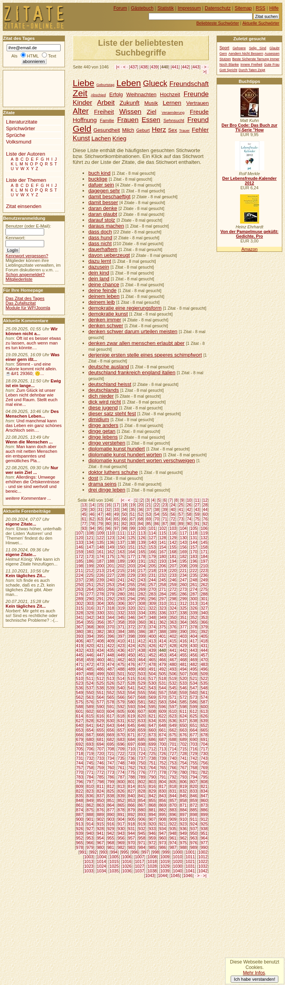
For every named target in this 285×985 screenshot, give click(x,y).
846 (193, 795)
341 (79, 617)
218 (152, 570)
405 (204, 636)
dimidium (98, 419)
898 (193, 814)
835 (79, 795)
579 (121, 702)
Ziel (151, 111)
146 (79, 547)
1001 (190, 852)
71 (165, 519)
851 (110, 800)
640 (79, 725)
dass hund (100, 237)
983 (131, 847)
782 (204, 772)
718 (79, 753)
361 (152, 622)
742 (193, 758)
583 (162, 702)
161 (100, 551)
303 (89, 603)
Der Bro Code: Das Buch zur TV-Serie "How (250, 127)
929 (110, 828)
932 (141, 828)
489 (131, 669)
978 (79, 847)
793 (183, 777)
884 (183, 809)
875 (89, 809)
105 (193, 528)
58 (189, 514)
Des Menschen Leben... (32, 413)
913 (79, 824)
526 (110, 683)
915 (100, 824)
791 (162, 777)
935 (173, 828)
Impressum (189, 8)
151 (131, 547)
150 (121, 547)
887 (79, 814)
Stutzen (225, 59)
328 (79, 612)
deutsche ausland (108, 367)
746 (100, 763)
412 (141, 641)
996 (134, 852)
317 (100, 608)
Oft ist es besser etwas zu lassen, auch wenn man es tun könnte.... (33, 343)
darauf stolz (101, 220)
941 (100, 833)
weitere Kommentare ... (28, 498)
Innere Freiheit (251, 64)
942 (110, 833)
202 (121, 565)
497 (79, 673)
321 (141, 608)
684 (131, 739)
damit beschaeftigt (109, 196)
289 (79, 598)
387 (152, 631)
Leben (129, 83)
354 (79, 622)
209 (193, 565)
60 (205, 514)
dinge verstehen (106, 443)
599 (193, 706)
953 (89, 838)
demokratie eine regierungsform (124, 308)
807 (193, 781)
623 (173, 716)
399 (141, 636)
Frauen (128, 120)
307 (131, 603)
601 (79, 711)
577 (100, 702)
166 (152, 551)
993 (104, 852)
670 (121, 734)
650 (183, 725)
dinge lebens (103, 437)
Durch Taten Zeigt (251, 70)
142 (173, 542)
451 (141, 655)
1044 (162, 875)
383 (110, 631)
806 (183, 781)
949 (183, 833)
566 (121, 697)
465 (152, 659)
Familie (107, 120)
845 (183, 795)
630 (110, 720)
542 (141, 687)
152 (141, 547)
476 (131, 664)
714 (173, 748)
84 (140, 523)
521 (193, 678)
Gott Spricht (228, 70)
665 (204, 730)
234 (183, 575)
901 (89, 819)
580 (131, 702)
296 (152, 598)
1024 (101, 866)
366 (204, 622)
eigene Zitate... (20, 524)
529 (141, 683)
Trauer (184, 131)
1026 (127, 866)
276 (79, 594)
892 (131, 814)
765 (162, 767)
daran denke (102, 208)
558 (173, 692)
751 (152, 763)
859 (193, 800)
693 (89, 744)
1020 (177, 861)
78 (92, 523)
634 (152, 720)
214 (110, 570)
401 (162, 636)
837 (100, 795)
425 (141, 645)
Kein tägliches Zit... (25, 575)
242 (131, 580)
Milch (128, 130)
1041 (190, 870)
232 (162, 575)
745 (89, 763)
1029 (165, 866)
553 (121, 692)
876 (100, 809)
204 (141, 565)
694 (100, 744)
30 (92, 509)
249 (204, 580)
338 (183, 612)
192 (152, 561)
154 (162, 547)
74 (189, 519)
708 (110, 748)
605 (121, 711)
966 (89, 842)
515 (131, 678)
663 (183, 730)
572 (183, 697)
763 (141, 767)
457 (204, 655)
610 (173, 711)
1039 (165, 870)
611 (183, 711)
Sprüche (15, 135)
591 (110, 706)
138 (131, 542)
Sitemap (243, 8)
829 (152, 791)
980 (100, 847)
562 (79, 697)
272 (173, 589)
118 (193, 533)
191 (141, 561)
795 (204, 777)
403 (183, 636)
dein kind (98, 273)
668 (100, 734)
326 (193, 608)
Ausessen (272, 54)
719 (89, 753)
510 (79, 678)
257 (152, 584)
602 (89, 711)
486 (100, 669)
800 (121, 781)
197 (204, 561)
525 (100, 683)
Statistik (166, 8)
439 (154, 67)
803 (152, 781)
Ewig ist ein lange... (33, 383)
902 (100, 819)
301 (204, 598)
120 (79, 537)
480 (173, 664)
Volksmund (18, 142)
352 (193, 617)
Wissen (130, 111)
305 (110, 603)
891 (121, 814)
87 (165, 523)
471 (79, 664)
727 (173, 753)
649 (173, 725)
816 (152, 786)
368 (89, 626)
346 (131, 617)
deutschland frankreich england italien (132, 372)
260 (183, 584)
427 (162, 645)
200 (100, 565)
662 (173, 730)
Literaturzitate (21, 122)
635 (162, 720)
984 (141, 847)
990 (204, 847)
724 (141, 753)
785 (100, 777)
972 (152, 842)
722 (121, 753)
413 (152, 641)
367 (79, 626)
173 (89, 556)
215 (121, 570)
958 (141, 838)
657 (121, 730)
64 (108, 519)
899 (204, 814)
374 (152, 626)
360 (141, 622)
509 (204, 673)
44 (205, 509)
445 (79, 655)
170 (193, 551)
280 (121, 594)
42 (189, 509)
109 (100, 533)
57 (181, 514)
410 (121, 641)
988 (183, 847)
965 (79, 842)
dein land (98, 279)
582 (152, 702)
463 (131, 659)
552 (110, 692)
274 (193, 589)
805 (173, 781)
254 (121, 584)
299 (183, 598)
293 (121, 598)
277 (89, 594)
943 (121, 833)
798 (100, 781)
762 (131, 767)
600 (204, 706)
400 (152, 636)
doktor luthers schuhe (113, 472)
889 (100, 814)
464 (141, 659)
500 (110, 673)
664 (193, 730)
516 (141, 678)
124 (121, 537)
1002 (203, 852)
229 (131, 575)
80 (108, 523)
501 (121, 673)
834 (204, 791)
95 (100, 528)
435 (110, 650)
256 (141, 584)
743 (204, 758)
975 (183, 842)
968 (110, 842)
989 (193, 847)
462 (121, 659)
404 (193, 636)
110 (110, 533)
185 (79, 561)
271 (162, 589)
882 (162, 809)
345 (121, 617)
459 (89, 659)
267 (121, 589)
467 (173, 659)
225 (89, 575)
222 (193, 570)
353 (204, 617)
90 (189, 523)
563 (89, 697)
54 (156, 514)
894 (152, 814)
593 (131, 706)
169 (183, 551)
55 (165, 514)
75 (197, 519)
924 (193, 824)
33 (116, 509)
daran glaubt (102, 214)
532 (173, 683)
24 (172, 504)
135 (100, 542)
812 (110, 786)
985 (152, 847)
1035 (114, 870)
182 (183, 556)
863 (100, 805)
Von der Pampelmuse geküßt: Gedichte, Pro (249, 234)
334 (141, 612)
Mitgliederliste (18, 279)
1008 (152, 856)
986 (162, 847)
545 (173, 687)
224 (79, 575)
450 (131, 655)
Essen (151, 120)
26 (189, 504)
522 (204, 678)
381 (89, 631)
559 (183, 692)
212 (89, 570)
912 (204, 819)
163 (121, 551)
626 (204, 716)
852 (121, 800)
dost (93, 478)
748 (121, 763)
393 (79, 636)
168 (173, 551)
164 (131, 551)
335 (152, 612)
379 (204, 626)
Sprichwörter (20, 128)
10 (189, 500)
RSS (260, 8)
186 (89, 561)
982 (121, 847)
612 (193, 711)
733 (100, 758)
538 (100, 687)
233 (173, 575)
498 (89, 673)
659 (141, 730)
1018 (152, 861)
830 (162, 791)
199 (89, 565)
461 (110, 659)
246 (173, 580)
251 (89, 584)
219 (162, 570)
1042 (203, 870)
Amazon (249, 249)
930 (121, 828)
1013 (88, 861)
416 (183, 641)
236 (204, 575)
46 (92, 514)
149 (110, 547)
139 (141, 542)
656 (110, 730)
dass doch (100, 232)
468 (183, 659)
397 (121, 636)
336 (162, 612)
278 (100, 594)
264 (89, 589)
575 (79, 702)
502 (131, 673)
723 (131, 753)
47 (100, 514)
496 (204, 669)
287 (193, 594)
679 (79, 739)
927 (89, 828)
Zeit (80, 93)
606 (131, 711)
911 (193, 819)
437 (133, 67)
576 (89, 702)
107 (79, 533)
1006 (127, 856)
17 (116, 504)
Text (52, 56)
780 (183, 772)
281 (131, 594)
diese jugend (103, 408)
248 (193, 580)
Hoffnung (85, 120)
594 (141, 706)
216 (131, 570)
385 (131, 631)
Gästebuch (142, 8)
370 (110, 626)
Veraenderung (172, 113)
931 (131, 828)
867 (141, 805)
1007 (139, 856)
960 (162, 838)
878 (121, 809)
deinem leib (101, 302)
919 (141, 824)
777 (152, 772)
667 (89, 734)
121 (89, 537)
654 (89, 730)
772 (100, 772)
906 (141, 819)
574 (204, 697)
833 (193, 791)
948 (173, 833)
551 (100, 692)
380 (79, 631)
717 (204, 748)
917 (121, 824)
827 (131, 791)
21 (148, 504)
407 (89, 641)
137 (121, 542)
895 (162, 814)
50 (124, 514)
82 (124, 523)
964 (204, 838)
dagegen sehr (104, 191)
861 (79, 805)
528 (131, 683)
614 (79, 716)
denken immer (104, 320)
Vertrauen (197, 103)
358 (121, 622)
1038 (152, 870)
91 (197, 523)
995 (124, 852)
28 (205, 504)
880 (141, 809)
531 (162, 683)
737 (141, 758)
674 (162, 734)
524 (89, 683)
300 (193, 598)
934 (162, 828)
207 (173, 565)
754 (183, 763)
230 (141, 575)
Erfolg (116, 94)
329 (89, 612)
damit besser (103, 202)
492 (162, 669)
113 (141, 533)
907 (152, 819)
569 (152, 697)
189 (121, 561)
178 (141, 556)
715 (183, 748)
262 (204, 584)
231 (152, 575)
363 (173, 622)
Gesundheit (106, 130)
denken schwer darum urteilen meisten (132, 331)
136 (110, 542)
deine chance (103, 284)
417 (193, 641)
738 (152, 758)
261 (193, 584)
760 (110, 767)
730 (204, 753)
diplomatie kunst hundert (116, 449)
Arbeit (106, 102)
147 (89, 547)
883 (173, 809)
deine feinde (102, 290)
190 (131, 561)
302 (79, 603)
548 (204, 687)
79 (100, 523)
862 (89, 805)
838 (110, 795)
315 (79, 608)
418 (204, 641)
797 (89, 781)
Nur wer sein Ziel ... (31, 470)
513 (110, 678)
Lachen (101, 138)
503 (141, 673)
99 (132, 528)
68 (140, 519)
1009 (165, 856)
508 (193, 673)
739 (162, 758)
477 (141, 664)
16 (108, 504)
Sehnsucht (173, 120)
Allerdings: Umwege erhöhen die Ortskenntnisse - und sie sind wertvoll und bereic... (32, 484)
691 (204, 739)
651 (193, 725)
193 (162, 561)
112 (131, 533)
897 (183, 814)
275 (204, 589)
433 (89, 650)
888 (89, 814)
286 (183, 594)
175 (110, 556)
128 (162, 537)
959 (152, 838)
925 (204, 824)
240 (110, 580)
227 (110, 575)
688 (173, 739)
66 (124, 519)
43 (197, 509)
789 (141, 777)
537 (89, 687)
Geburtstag (105, 85)
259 (173, 584)
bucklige (98, 179)
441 (175, 67)
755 (193, 763)
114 (152, 533)
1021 (190, 861)
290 (89, 598)
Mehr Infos (254, 973)
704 (204, 744)
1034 (101, 870)
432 (79, 650)
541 (131, 687)
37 (148, 509)
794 (193, 777)
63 (100, 519)
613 (204, 711)
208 (183, 565)
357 (110, 622)
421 (100, 645)
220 (173, 570)
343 (100, 617)
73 (181, 519)
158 (204, 547)
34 (124, 509)
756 (204, 763)
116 (173, 533)
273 (183, 589)
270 (152, 589)
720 (100, 753)
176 (121, 556)
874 (79, 809)
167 (162, 551)
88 (172, 523)
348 (152, 617)
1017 (139, 861)
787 (121, 777)
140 (152, 542)
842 (152, 795)
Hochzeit (170, 94)
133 (79, 542)
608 (152, 711)
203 (131, 565)
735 (121, 758)
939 (79, 833)
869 (162, 805)
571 (173, 697)
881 (152, 809)
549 (79, 692)
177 (131, 556)
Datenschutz (218, 8)
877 (110, 809)
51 (132, 514)
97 (116, 528)
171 (204, 551)
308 (141, 603)
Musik (151, 103)
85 (148, 523)
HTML (33, 56)
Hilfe (274, 8)
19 (132, 504)
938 (204, 828)
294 (131, 598)
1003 (88, 856)
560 (193, 692)
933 (152, 828)
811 (100, 786)
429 (183, 645)
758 (89, 767)
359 (131, 622)
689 (183, 739)
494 (183, 669)
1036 (127, 870)
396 (110, 636)
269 (141, 589)
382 (100, 631)
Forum (120, 8)
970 (131, 842)
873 (204, 805)
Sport (224, 48)
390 (183, 631)
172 (79, 556)
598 (183, 706)
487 (110, 669)
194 (173, 561)
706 (89, 748)
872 (193, 805)
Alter (81, 111)
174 (100, 556)
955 (110, 838)
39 (165, 509)
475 (121, 664)
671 (131, 734)
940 (89, 833)
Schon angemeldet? (25, 274)
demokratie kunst (108, 314)
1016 (127, 861)
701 (173, 744)
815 (141, 786)
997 (145, 852)
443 (195, 67)
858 (183, 800)
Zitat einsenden (23, 206)
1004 (101, 856)
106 (204, 528)
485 (89, 669)
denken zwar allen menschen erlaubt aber (136, 343)
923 (183, 824)
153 (152, 547)
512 (100, 678)
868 (152, 805)
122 (100, 537)
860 (204, 800)
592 (121, 706)
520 (183, 678)
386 (141, 631)
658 (131, 730)
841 (141, 795)
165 (141, 551)
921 (162, 824)
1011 (190, 856)
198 (79, 565)
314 (204, 603)
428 (173, 645)
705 (79, 748)
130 (183, 537)
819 (183, 786)
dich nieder (101, 396)
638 (193, 720)
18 (124, 504)
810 (89, 786)
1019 (165, 861)
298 (173, 598)
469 (193, 659)
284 (162, 594)
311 (173, 603)
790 (152, 777)
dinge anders (103, 425)
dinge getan (101, 431)
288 (204, 594)
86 (156, 523)
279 (110, 594)
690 (193, 739)
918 (131, 824)
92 (205, 523)
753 (173, 763)
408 (100, 641)
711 (141, 748)
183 (193, 556)
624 (183, 716)
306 (121, 603)
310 (162, 603)
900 (79, 819)
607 (141, 711)
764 (152, 767)
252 (100, 584)
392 (204, 631)
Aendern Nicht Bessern (245, 54)
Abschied (98, 95)
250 (79, 584)
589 (89, 706)
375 (162, 626)
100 (141, 528)
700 (162, 744)
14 (92, 504)
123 (110, 537)
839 (121, 795)
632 (131, 720)
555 (141, 692)
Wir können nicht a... (31, 331)
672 (141, 734)
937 (193, 828)
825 (110, 791)
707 (100, 748)
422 (110, 645)
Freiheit (104, 111)
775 (131, 772)
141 (162, 542)
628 (89, 720)
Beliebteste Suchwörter (217, 23)
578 (110, 702)
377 (183, 626)
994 (114, 852)
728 (183, 753)
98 (124, 528)
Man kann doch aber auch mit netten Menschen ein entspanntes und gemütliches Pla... (31, 453)
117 (183, 533)
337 (173, 612)
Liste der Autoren (25, 154)
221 (183, 570)
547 (193, 687)
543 (152, 687)
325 (183, 608)
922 (173, 824)
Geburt (142, 130)
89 (181, 523)
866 (131, 805)
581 (141, 702)
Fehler (200, 129)
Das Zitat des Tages (24, 298)
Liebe (83, 83)
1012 (203, 856)
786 (110, 777)
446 (89, 655)
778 (162, 772)
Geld (82, 129)
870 (173, 805)
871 (183, 805)
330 (100, 612)
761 (121, 767)
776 (141, 772)
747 (110, 763)
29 (84, 509)
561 (204, 692)
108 (89, 533)
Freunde (196, 94)
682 (110, 739)
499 (100, 673)
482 (193, 664)
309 (152, 603)
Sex (172, 130)
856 (162, 800)
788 (131, 777)
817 (162, 786)
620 (141, 716)
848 (79, 800)
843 (162, 795)
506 (173, 673)
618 (121, 716)
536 (79, 687)
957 (131, 838)
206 (162, 565)
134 (89, 542)
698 (141, 744)
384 (121, 631)
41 (181, 509)
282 (141, 594)
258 (162, 584)
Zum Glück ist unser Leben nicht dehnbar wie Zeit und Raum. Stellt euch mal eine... (31, 397)
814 (131, 786)
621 (152, 716)
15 (100, 504)
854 (141, 800)
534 (193, 683)
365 (193, 622)
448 (110, 655)
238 (89, 580)
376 (173, 626)
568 (141, 697)
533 (183, 683)
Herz (159, 129)
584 (173, 702)
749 (131, 763)
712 (152, 748)
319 (121, 608)
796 (79, 781)
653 (79, 730)
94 (92, 528)
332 (121, 612)
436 (121, 650)
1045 (175, 875)
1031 (190, 866)
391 (193, 631)
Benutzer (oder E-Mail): (28, 226)
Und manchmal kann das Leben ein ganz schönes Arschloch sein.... (33, 425)
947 (162, 833)
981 (110, 847)
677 (193, 734)
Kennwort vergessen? (26, 255)
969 (121, 842)
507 (183, 673)
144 (193, 542)
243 (141, 580)
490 (141, 669)
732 (89, 758)
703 (193, 744)
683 (121, 739)
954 (100, 838)
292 (110, 598)
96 (108, 528)
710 (131, 748)
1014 (101, 861)
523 (79, 683)
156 (183, 547)
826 (121, 791)
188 (110, 561)
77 (84, 523)
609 (162, 711)
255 (131, 584)
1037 (139, 870)
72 (172, 519)
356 (100, 622)
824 (100, 791)
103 (173, 528)
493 (173, 669)
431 (204, 645)
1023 (88, 866)
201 (110, 565)
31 (100, 509)
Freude (199, 111)
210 (204, 565)
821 (204, 786)
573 (193, 697)
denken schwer (105, 325)
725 (152, 753)
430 (193, 645)
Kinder (82, 102)
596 (162, 706)
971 (141, 842)
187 (100, 561)
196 (193, 561)
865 (121, 805)
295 (141, 598)
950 (193, 833)
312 (183, 603)
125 (131, 537)
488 (121, 669)
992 (93, 852)
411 (131, 641)
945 (141, 833)
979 (89, 847)
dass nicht (100, 243)
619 (131, 716)
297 (162, 598)
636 (173, 720)
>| (204, 71)
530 (152, 683)
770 (79, 772)
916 (110, 824)
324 (173, 608)
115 (162, 533)
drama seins (102, 484)
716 (193, 748)
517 (152, 678)
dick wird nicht (104, 402)
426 (152, 645)
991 (82, 852)
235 (193, 575)
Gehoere (239, 48)
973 (162, 842)
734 (110, 758)
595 (152, 706)
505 (162, 673)
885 (193, 809)
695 (110, 744)
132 (204, 537)
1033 (88, 870)
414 (162, 641)
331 (110, 612)
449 (121, 655)
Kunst (81, 138)
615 (89, 716)
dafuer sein (101, 185)
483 (204, 664)
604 (110, 711)
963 (193, 838)
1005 (114, 856)
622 (162, 716)
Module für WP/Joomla (27, 307)
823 (89, 791)
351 (183, 617)
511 (89, 678)
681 (100, 739)
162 (110, 551)
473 (100, 664)
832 (183, 791)
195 (183, 561)
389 (173, 631)
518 (162, 678)
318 (110, 608)
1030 (177, 866)
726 (162, 753)
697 (131, 744)
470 (204, 659)
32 (108, 509)
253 (110, 584)
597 (173, 706)
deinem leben (104, 296)
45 (84, 514)
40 (172, 509)
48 (108, 514)
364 (183, 622)
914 (89, 824)
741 (183, 758)
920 (152, 824)
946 (152, 833)
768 (193, 767)
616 (100, 716)
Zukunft (130, 102)
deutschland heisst (109, 384)
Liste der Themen (26, 180)
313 (193, 603)
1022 (203, 861)
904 (121, 819)
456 (193, 655)
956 (121, 838)
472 (89, 664)
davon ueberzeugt (109, 255)
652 (204, 725)
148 (100, 547)
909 (173, 819)
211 (79, 570)
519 (173, 678)
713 (162, 748)
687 (162, 739)
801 (131, 781)
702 (183, 744)
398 (131, 636)
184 (204, 556)
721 (110, 753)
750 (141, 763)
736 (131, 758)
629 (100, 720)
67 (132, 519)
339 (193, 612)
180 (162, 556)
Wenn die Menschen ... (29, 442)
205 (152, 565)
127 (152, 537)
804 (162, 781)
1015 (114, 861)
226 (100, 575)
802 (141, 781)
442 (185, 67)
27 (197, 504)
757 (79, 767)
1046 (188, 875)
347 (141, 617)
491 (152, 669)
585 (183, 702)
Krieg (120, 138)
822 (79, 791)
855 (152, 800)
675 (173, 734)
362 (162, 622)
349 (162, 617)
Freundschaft (189, 84)
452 (152, 655)
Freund (198, 120)
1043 (149, 875)
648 (162, 725)
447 (100, 655)
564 (100, 697)
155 (173, 547)
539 (110, 687)
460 (100, 659)
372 (131, 626)
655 (100, 730)
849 (89, 800)
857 (173, 800)
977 (204, 842)
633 (141, 720)
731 (79, 758)
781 (193, 772)
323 (162, 608)
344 (110, 617)
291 (100, 598)
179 (152, 556)
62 (92, 519)
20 (140, 504)
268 (131, 589)
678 (204, 734)
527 (121, 683)
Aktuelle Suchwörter (260, 23)
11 (197, 500)
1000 (177, 852)
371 (121, 626)
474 (110, 664)
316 (89, 608)
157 (193, 547)
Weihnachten (141, 94)
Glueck (155, 83)
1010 (177, 856)
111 (121, 533)
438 (143, 67)
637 (183, 720)
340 (204, 612)
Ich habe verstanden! (254, 979)
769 (204, 767)
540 (121, 687)
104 (183, 528)
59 (197, 514)
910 (183, 819)
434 (100, 650)
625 (193, 716)
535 (204, 683)
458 (79, 659)
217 (141, 570)
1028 (152, 866)
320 (131, 608)
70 (156, 519)
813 (121, 786)
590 (100, 706)
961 (173, 838)
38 (156, 509)
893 (141, 814)
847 (204, 795)
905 (131, 819)
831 (173, 791)
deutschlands (103, 390)
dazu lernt (99, 261)
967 (100, 842)
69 (148, 519)
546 (183, 687)
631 (121, 720)
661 (162, 730)
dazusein (98, 267)
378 (193, 626)
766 (173, 767)
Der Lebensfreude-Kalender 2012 (249, 180)
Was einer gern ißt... (32, 357)
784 (89, 777)
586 (193, 702)
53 (148, 514)
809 (79, 786)
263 (79, 589)
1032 (203, 866)
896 (173, 814)
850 (100, 800)
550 (89, 692)
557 (162, 692)
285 (173, 594)
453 (162, 655)
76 (205, 519)
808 (204, 781)
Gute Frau (271, 64)
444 (204, 650)
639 (204, 720)
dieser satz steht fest (112, 413)
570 (162, 697)
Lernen (172, 102)
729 (193, 753)
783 (79, 777)
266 (110, 589)
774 (121, 772)
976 (193, 842)
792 (173, 777)
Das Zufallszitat (20, 303)
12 (205, 500)
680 (89, 739)
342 (89, 617)
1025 (114, 866)
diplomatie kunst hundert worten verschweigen (141, 460)
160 (89, 551)
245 (162, 580)
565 (110, 697)
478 (152, 664)
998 (155, 852)
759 (100, 767)
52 (140, 514)
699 (152, 744)
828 (141, 791)
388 (162, 631)
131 (193, 537)
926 (79, 828)
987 (173, 847)
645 (131, 725)
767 (183, 767)
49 (116, 514)
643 (110, 725)
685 (141, 739)
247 (183, 580)
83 (132, 523)
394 (89, 636)
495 (193, 669)
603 (100, 711)
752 (162, 763)
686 (152, 739)
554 (131, 692)
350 (173, 617)
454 (173, 655)
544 (162, 687)
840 (131, 795)
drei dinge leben (106, 490)
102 (162, 528)
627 (79, 720)
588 (79, 706)
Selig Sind (257, 48)
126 (141, 537)
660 (152, 730)
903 (110, 819)
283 (152, 594)
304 (100, 603)
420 (89, 645)
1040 (177, 870)
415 (173, 641)
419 (79, 645)
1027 (139, 866)
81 (116, 523)
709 (121, 748)
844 (173, 795)
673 (152, 734)
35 (132, 509)
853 (131, 800)
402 (173, 636)
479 (162, 664)
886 (204, 809)
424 (131, 645)
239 (100, 580)
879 (131, 809)
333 (131, 612)
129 (173, 537)
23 (165, 504)
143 (183, 542)
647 (152, 725)
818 (173, 786)
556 (152, 692)
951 (204, 833)
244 (152, 580)
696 (121, 744)
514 (121, 678)
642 (100, 725)
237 (79, 580)
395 (100, 636)
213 (100, 570)
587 (204, 702)
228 (121, 575)
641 (89, 725)
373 (141, 626)
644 (121, 725)
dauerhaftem (102, 249)
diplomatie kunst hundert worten (125, 455)
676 (183, 734)
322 (152, 608)
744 (79, 763)
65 (116, 519)
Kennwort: (15, 237)
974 (173, 842)
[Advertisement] (26, 88)
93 (84, 528)
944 (131, 833)
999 (166, 852)
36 (140, 509)
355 (89, 622)
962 (183, 838)
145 (204, 542)
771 (89, 772)
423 (121, 645)
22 (156, 504)
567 (131, 697)
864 (110, 805)
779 (173, 772)
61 (84, 519)
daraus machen (106, 226)
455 (183, 655)
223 (204, 570)
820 (193, 786)
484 (79, 669)
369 (100, 626)
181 (173, 556)
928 (100, 828)
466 (162, 659)
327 (204, 608)
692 (79, 744)
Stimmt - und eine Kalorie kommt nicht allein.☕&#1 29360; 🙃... (31, 369)
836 (89, 795)
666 (79, 734)
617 (110, 716)
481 (183, 664)
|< (118, 67)
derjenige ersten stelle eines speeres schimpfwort (145, 355)
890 (110, 814)
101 (152, 528)
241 (121, 580)
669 (110, 734)
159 (79, 551)
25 (181, 504)
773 (110, 772)
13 (84, 504)
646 (141, 725)
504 (152, 673)
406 (79, 641)
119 (204, 533)
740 (173, 758)
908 (162, 819)
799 (110, 781)
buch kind (99, 173)
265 (100, 589)
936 (183, 828)
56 (172, 514)
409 (110, 641)
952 (79, 838)
